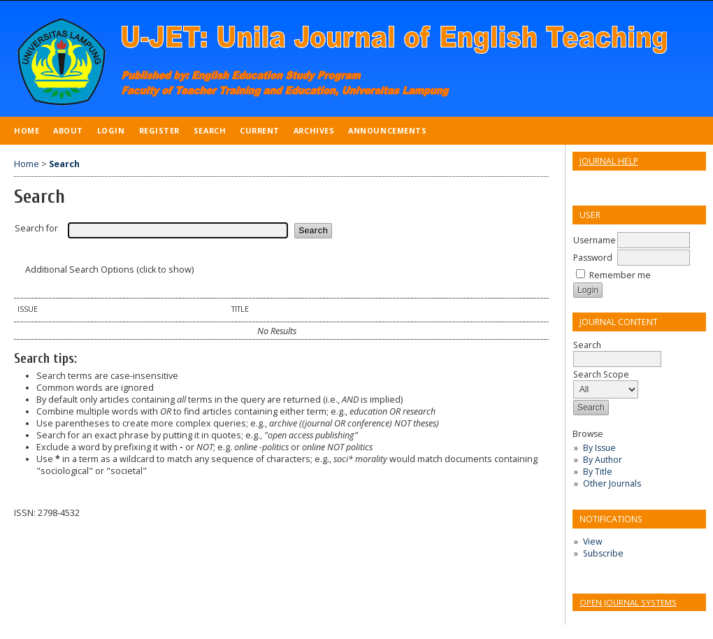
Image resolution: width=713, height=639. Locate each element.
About (68, 130)
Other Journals (612, 483)
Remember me (620, 275)
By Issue (599, 448)
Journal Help (608, 161)
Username (594, 240)
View (592, 541)
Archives (314, 130)
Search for (36, 228)
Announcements (387, 130)
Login (111, 130)
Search (210, 130)
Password (592, 258)
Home (26, 130)
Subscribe (603, 553)
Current (260, 130)
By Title (597, 472)
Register (159, 130)
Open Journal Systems (628, 602)
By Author (602, 460)
